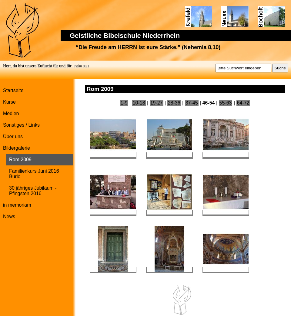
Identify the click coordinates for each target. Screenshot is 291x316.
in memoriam (17, 205)
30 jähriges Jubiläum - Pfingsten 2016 (33, 190)
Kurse (9, 102)
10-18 (139, 102)
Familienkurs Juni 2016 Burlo (34, 173)
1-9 (124, 102)
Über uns (13, 136)
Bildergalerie (16, 148)
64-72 (243, 102)
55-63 (225, 102)
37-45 (192, 102)
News (9, 216)
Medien (11, 113)
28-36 (174, 102)
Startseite (13, 90)
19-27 (156, 102)
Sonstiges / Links (21, 125)
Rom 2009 (20, 159)
